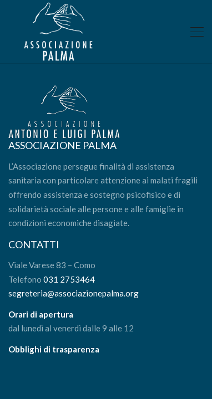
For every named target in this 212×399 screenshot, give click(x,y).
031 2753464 (69, 279)
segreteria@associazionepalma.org (73, 293)
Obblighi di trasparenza (53, 349)
